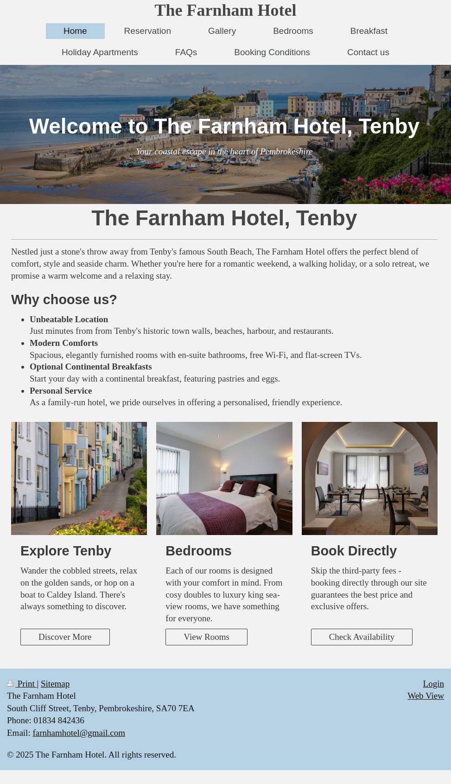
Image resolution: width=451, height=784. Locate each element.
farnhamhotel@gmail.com (78, 733)
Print (22, 683)
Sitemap (55, 683)
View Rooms (206, 637)
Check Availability (362, 637)
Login (433, 683)
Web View (425, 696)
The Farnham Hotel (226, 10)
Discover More (65, 637)
